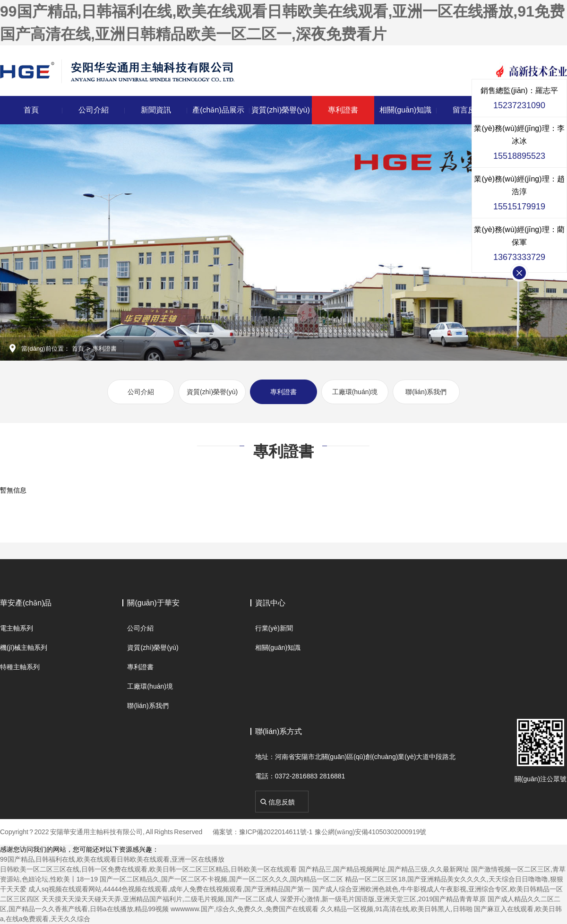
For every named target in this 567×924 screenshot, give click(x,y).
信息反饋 (281, 802)
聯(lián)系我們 (426, 392)
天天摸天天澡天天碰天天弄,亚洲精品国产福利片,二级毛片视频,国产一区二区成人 (160, 899)
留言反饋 (468, 110)
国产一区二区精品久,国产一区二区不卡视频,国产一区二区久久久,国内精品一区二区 (222, 879)
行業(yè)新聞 (274, 628)
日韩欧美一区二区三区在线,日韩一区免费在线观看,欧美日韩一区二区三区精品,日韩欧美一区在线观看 (148, 869)
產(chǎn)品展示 (218, 110)
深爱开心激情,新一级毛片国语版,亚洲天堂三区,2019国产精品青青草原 (383, 899)
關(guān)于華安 (153, 603)
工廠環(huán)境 (355, 392)
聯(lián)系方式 (278, 731)
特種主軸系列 (20, 667)
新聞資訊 (156, 110)
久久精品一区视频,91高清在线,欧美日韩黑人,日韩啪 (396, 909)
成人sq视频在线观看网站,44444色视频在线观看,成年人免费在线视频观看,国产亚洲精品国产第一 (169, 889)
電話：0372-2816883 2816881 (300, 776)
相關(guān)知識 (405, 110)
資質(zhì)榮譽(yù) (280, 110)
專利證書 (343, 110)
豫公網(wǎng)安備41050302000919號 (370, 832)
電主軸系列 (16, 628)
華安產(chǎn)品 (26, 603)
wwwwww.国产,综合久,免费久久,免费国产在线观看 (244, 909)
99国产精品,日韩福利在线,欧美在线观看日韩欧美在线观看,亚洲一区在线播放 (112, 859)
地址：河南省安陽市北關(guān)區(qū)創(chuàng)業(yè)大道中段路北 (355, 756)
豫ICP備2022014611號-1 (276, 832)
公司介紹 (93, 110)
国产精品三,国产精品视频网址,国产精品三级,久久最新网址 (384, 869)
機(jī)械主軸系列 (23, 647)
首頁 (31, 110)
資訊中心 (270, 603)
